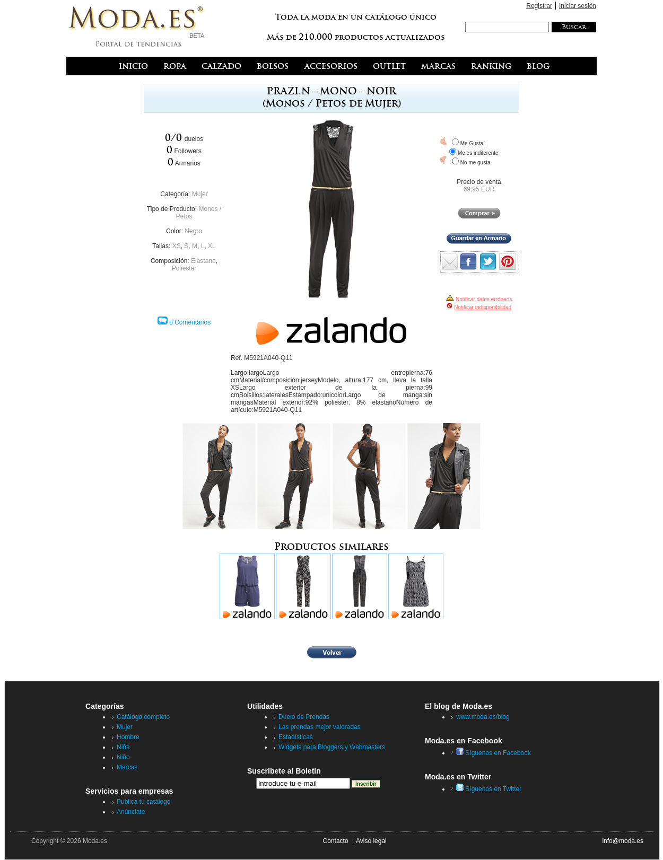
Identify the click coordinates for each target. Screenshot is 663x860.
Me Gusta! (472, 143)
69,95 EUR (479, 189)
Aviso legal (371, 841)
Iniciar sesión (577, 6)
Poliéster (184, 268)
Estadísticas (295, 737)
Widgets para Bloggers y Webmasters (331, 747)
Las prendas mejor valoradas (319, 727)
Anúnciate (131, 811)
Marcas (127, 767)
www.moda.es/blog (483, 717)
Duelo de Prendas (303, 717)
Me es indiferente (478, 153)
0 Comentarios (190, 322)
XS (176, 246)
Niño (123, 757)
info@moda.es (622, 841)
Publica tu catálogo (143, 801)
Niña (123, 747)
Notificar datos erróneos (484, 299)
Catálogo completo (143, 717)
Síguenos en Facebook (493, 753)
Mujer (200, 194)
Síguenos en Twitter (488, 789)
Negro (193, 231)
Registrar (539, 6)
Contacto (335, 841)
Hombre (128, 737)
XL (212, 246)
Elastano (203, 261)
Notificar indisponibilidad (482, 307)
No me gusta (475, 162)
